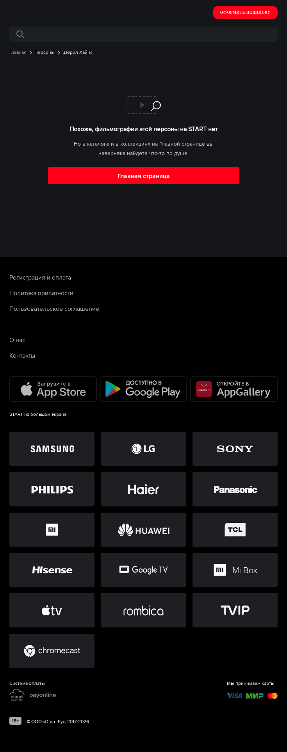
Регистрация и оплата (40, 277)
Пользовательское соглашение (54, 308)
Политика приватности (41, 292)
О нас (17, 339)
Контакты (22, 355)
